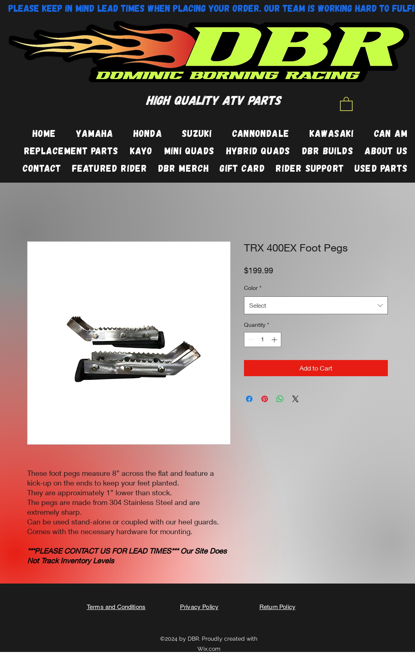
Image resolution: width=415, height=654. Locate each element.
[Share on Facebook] (249, 399)
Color (252, 287)
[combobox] (316, 305)
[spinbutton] (262, 339)
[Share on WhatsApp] (280, 399)
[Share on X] (295, 399)
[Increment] (275, 339)
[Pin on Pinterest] (265, 399)
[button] (346, 103)
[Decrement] (250, 339)
